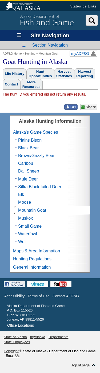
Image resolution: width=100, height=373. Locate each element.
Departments (58, 337)
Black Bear (28, 148)
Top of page (80, 365)
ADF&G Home (12, 53)
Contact (11, 84)
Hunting (30, 53)
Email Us (12, 356)
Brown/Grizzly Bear (36, 155)
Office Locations (20, 325)
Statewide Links (83, 6)
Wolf (22, 241)
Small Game (30, 226)
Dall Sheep (28, 171)
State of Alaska (25, 7)
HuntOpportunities (40, 73)
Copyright (11, 351)
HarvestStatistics (64, 73)
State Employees (17, 342)
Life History (14, 74)
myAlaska (37, 337)
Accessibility (14, 296)
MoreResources (31, 84)
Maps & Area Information (36, 251)
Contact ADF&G (66, 296)
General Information (32, 267)
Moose (24, 202)
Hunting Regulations (32, 259)
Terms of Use (38, 296)
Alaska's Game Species (35, 132)
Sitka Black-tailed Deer (39, 187)
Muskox (25, 218)
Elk (21, 194)
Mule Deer (28, 179)
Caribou (25, 163)
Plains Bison (30, 140)
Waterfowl (27, 234)
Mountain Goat (48, 53)
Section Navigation (50, 45)
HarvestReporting (84, 73)
